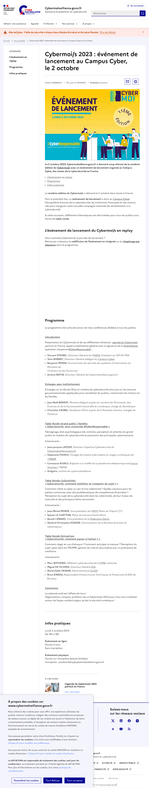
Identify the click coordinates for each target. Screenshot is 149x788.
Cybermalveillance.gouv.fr (61, 451)
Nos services (68, 23)
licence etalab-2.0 (106, 784)
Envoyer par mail (127, 82)
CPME (102, 563)
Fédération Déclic (100, 519)
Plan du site (113, 778)
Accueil (6, 40)
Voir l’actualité (72, 692)
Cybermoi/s (63, 167)
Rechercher (143, 13)
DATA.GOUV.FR (121, 769)
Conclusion (51, 588)
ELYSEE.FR (107, 763)
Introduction (52, 337)
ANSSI (96, 355)
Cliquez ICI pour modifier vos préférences (28, 743)
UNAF (52, 459)
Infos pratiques (18, 73)
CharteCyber (130, 346)
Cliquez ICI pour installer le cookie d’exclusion (51, 753)
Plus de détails (108, 32)
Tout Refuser (53, 780)
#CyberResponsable (79, 349)
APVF (95, 511)
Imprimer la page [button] (136, 82)
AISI (93, 567)
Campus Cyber (121, 199)
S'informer (49, 23)
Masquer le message (143, 32)
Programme (16, 67)
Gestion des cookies (95, 778)
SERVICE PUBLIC (127, 763)
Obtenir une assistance (14, 23)
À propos (87, 23)
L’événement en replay (59, 177)
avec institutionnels (62, 384)
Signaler (35, 23)
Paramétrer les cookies (26, 780)
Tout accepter (75, 780)
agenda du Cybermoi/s (125, 342)
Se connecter (137, 5)
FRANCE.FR (100, 769)
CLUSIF (94, 570)
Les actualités (19, 40)
